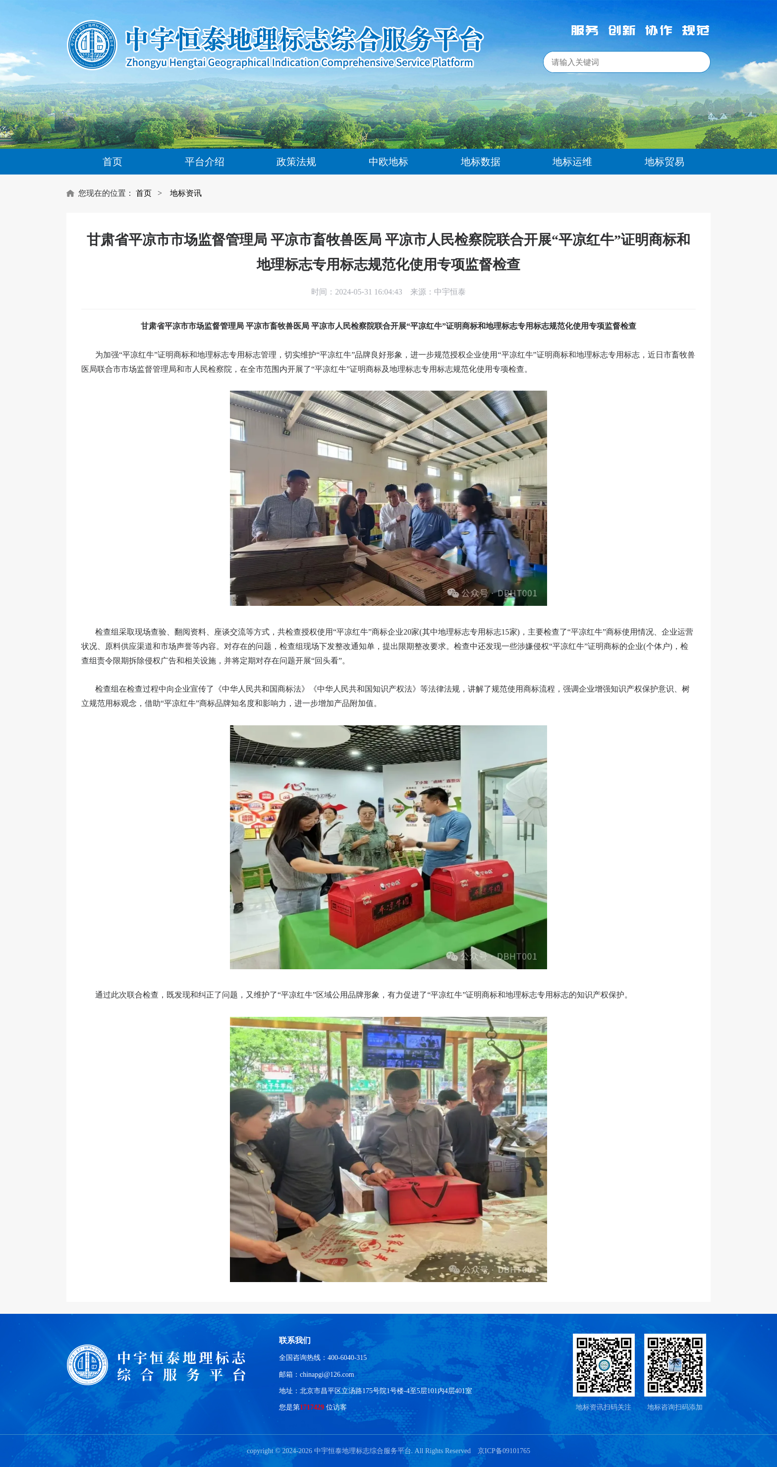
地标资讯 (186, 193)
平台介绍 (204, 161)
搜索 (688, 63)
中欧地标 (388, 161)
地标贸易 (664, 161)
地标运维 (572, 161)
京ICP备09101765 (504, 1451)
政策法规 (296, 161)
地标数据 (480, 161)
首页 (112, 161)
